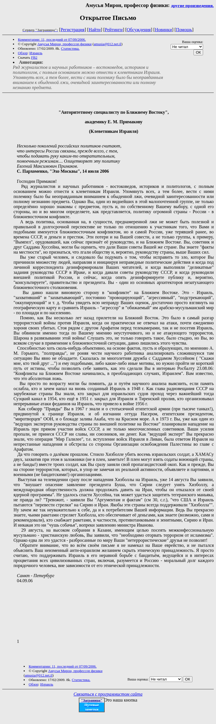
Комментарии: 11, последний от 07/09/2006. (52, 39)
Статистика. (70, 48)
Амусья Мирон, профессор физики (64, 44)
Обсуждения (139, 29)
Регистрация (73, 29)
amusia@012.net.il (107, 44)
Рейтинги (114, 29)
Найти (95, 29)
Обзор (23, 53)
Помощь (184, 29)
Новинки (163, 29)
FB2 (34, 57)
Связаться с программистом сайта (108, 694)
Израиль (36, 53)
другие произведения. (192, 5)
